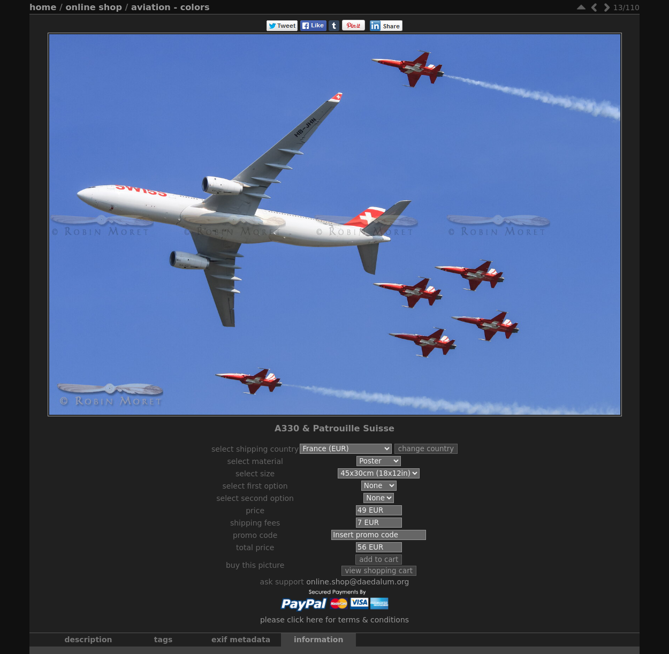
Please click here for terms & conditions (334, 625)
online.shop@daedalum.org (357, 587)
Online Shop (94, 7)
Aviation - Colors (170, 7)
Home (42, 7)
